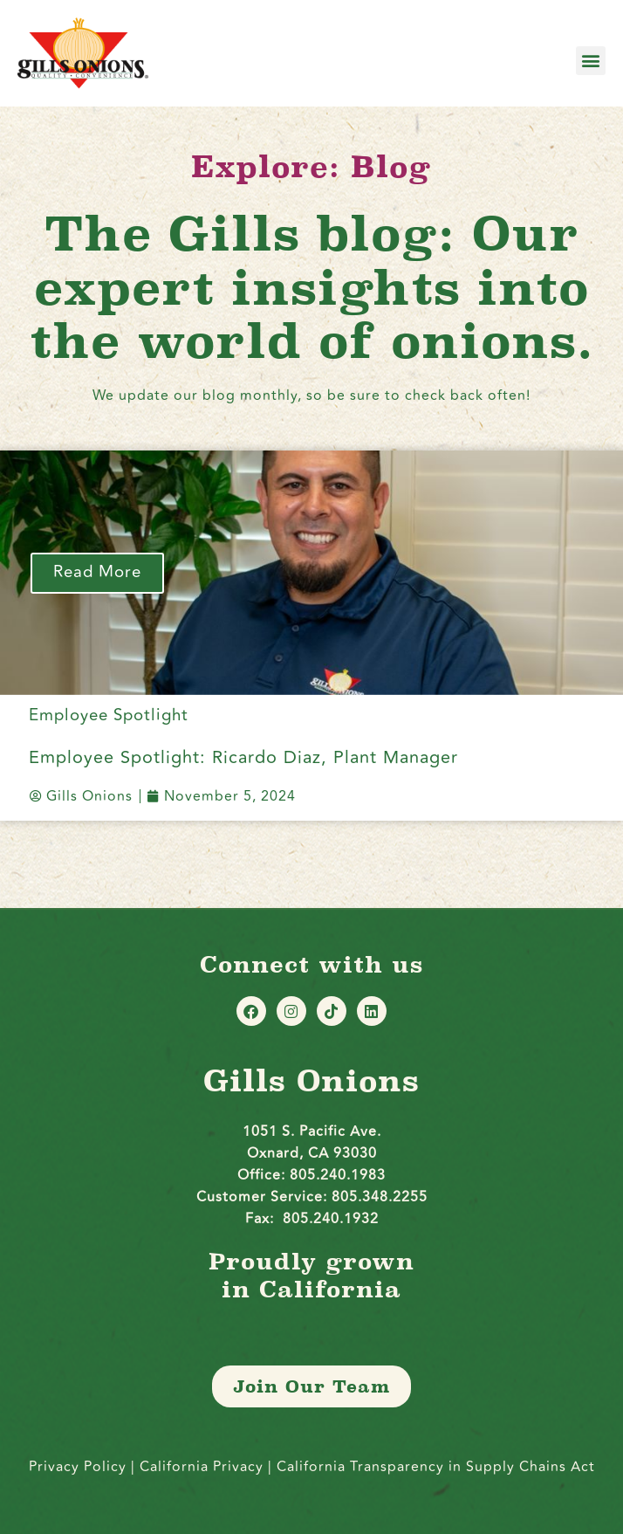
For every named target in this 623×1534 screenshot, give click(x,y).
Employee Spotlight (108, 715)
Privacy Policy (78, 1466)
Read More (97, 572)
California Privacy (204, 1466)
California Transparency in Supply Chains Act (436, 1466)
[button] (591, 60)
